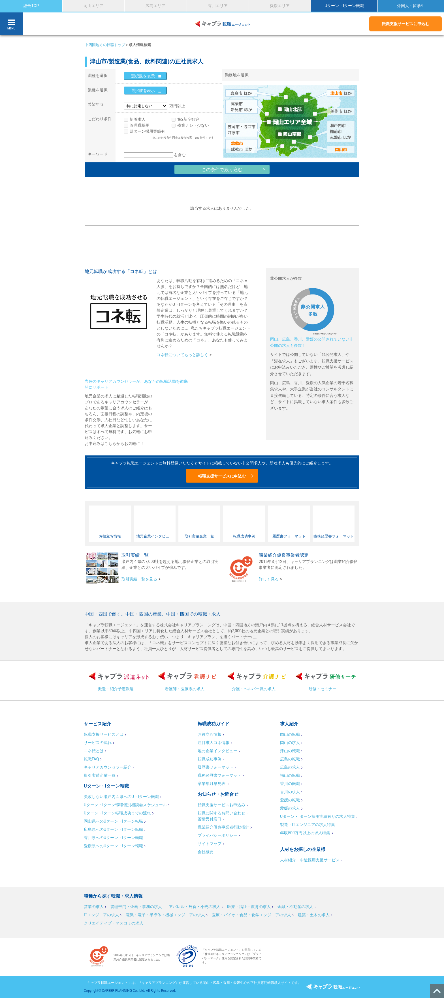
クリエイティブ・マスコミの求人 (113, 923)
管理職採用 (140, 125)
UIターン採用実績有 (147, 131)
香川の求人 (290, 792)
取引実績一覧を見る (139, 579)
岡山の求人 (290, 742)
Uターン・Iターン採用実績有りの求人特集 (317, 816)
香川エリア (218, 5)
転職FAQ (91, 759)
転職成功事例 (209, 759)
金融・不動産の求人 (295, 906)
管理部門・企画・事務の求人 (136, 906)
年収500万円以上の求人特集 (305, 833)
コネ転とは (94, 750)
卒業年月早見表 (212, 783)
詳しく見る (269, 579)
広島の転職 (290, 759)
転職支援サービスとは (103, 734)
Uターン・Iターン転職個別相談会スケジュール (125, 805)
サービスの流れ (98, 742)
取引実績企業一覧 (100, 775)
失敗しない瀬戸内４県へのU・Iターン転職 (121, 796)
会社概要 (206, 851)
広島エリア (155, 5)
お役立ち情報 (209, 734)
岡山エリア (93, 5)
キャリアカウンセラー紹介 (107, 767)
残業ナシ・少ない (193, 125)
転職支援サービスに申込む (405, 23)
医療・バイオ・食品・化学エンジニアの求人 (251, 915)
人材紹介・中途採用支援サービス (310, 860)
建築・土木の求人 (314, 915)
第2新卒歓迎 (188, 119)
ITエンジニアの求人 (101, 915)
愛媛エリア (280, 5)
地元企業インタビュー (217, 750)
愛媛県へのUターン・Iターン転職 (113, 846)
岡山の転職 (290, 734)
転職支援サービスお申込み (221, 805)
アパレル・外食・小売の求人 (194, 906)
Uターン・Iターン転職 (344, 5)
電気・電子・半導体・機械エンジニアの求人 (165, 915)
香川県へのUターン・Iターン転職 (113, 837)
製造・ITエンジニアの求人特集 (307, 824)
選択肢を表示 (143, 76)
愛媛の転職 (290, 800)
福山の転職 (290, 775)
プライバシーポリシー (217, 835)
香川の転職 (290, 783)
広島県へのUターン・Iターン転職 (113, 829)
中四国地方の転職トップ (105, 45)
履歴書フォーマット (215, 767)
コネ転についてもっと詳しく (182, 354)
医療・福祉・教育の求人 (249, 906)
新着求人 (138, 119)
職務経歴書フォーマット (219, 775)
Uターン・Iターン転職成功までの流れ (117, 813)
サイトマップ (209, 843)
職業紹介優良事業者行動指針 (223, 827)
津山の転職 (290, 750)
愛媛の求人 (290, 808)
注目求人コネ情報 (213, 742)
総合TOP (31, 5)
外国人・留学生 (411, 5)
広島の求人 (290, 767)
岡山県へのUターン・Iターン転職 (113, 821)
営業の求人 (94, 906)
